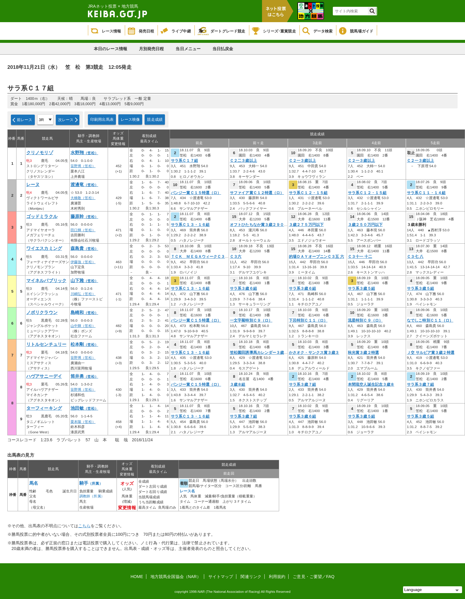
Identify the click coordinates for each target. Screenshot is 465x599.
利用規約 (277, 576)
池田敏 (84, 408)
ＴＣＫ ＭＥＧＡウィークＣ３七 (200, 257)
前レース (24, 120)
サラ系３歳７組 (302, 384)
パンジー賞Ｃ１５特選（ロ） (196, 193)
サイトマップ (220, 576)
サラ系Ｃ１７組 (184, 161)
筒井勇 (84, 376)
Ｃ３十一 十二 (360, 257)
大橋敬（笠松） (83, 198)
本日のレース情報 (110, 48)
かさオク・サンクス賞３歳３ (314, 353)
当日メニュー (188, 48)
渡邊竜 (84, 184)
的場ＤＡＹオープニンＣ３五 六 (316, 257)
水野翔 (84, 152)
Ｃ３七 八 (415, 257)
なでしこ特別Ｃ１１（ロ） (430, 320)
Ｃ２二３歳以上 (243, 161)
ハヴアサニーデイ (44, 376)
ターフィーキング (44, 408)
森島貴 (84, 248)
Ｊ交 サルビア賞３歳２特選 (430, 353)
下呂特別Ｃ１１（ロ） (308, 320)
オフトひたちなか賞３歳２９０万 (259, 225)
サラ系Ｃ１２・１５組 (308, 193)
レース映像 (130, 119)
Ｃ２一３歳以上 (302, 161)
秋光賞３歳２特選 (363, 353)
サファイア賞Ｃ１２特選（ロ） (257, 193)
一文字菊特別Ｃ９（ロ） (251, 320)
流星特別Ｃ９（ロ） (365, 320)
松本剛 (84, 344)
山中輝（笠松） (83, 326)
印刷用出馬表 (102, 119)
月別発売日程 (151, 48)
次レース (66, 120)
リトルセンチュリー (46, 344)
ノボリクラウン (42, 312)
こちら (84, 525)
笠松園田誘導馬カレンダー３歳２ (259, 353)
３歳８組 (237, 384)
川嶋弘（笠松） (83, 294)
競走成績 (155, 119)
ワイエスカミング (44, 248)
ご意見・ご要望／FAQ (313, 576)
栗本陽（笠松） (83, 422)
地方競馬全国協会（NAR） (175, 576)
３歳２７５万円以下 (306, 225)
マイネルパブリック (46, 280)
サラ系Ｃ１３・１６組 (190, 225)
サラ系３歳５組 (361, 289)
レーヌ (33, 184)
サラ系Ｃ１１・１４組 (426, 193)
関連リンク (250, 576)
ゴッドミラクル (42, 216)
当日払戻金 (222, 48)
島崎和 (84, 312)
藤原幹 (84, 216)
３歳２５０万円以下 (365, 225)
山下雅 (84, 280)
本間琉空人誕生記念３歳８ (371, 384)
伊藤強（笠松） (83, 262)
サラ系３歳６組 (243, 289)
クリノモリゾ (39, 152)
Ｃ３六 (235, 257)
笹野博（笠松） (83, 166)
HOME (137, 576)
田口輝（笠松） (83, 230)
